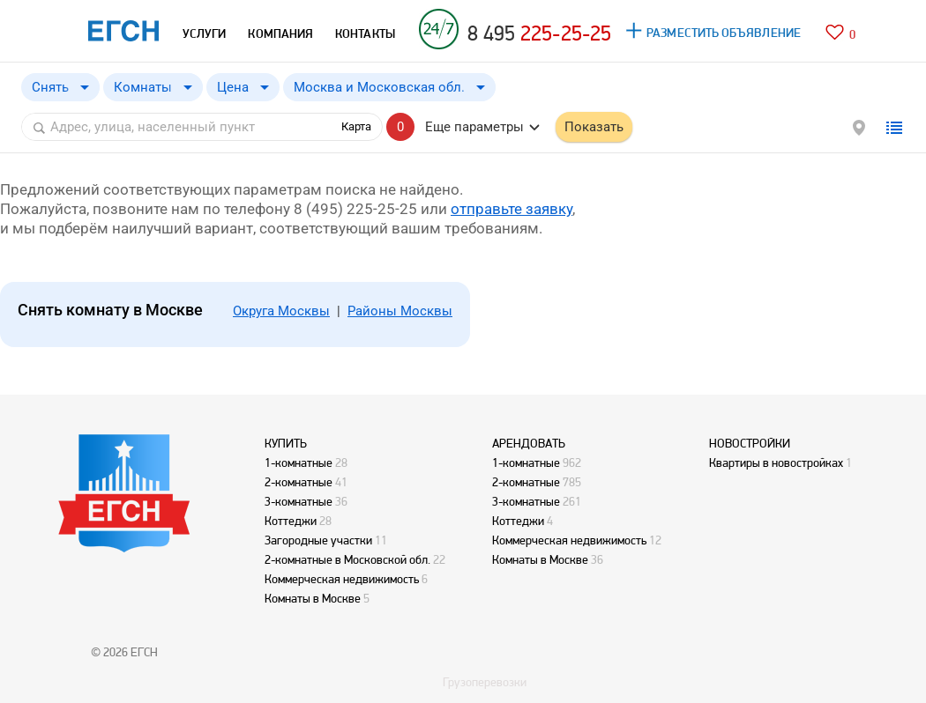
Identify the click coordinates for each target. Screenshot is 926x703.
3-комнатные (298, 501)
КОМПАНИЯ (280, 33)
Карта (356, 126)
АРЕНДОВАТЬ (528, 443)
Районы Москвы (399, 311)
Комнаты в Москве (313, 598)
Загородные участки (318, 540)
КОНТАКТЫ (365, 33)
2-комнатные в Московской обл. (347, 559)
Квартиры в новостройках (776, 462)
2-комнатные (298, 482)
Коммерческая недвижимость (342, 579)
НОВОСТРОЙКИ (749, 443)
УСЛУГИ (204, 33)
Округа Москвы (281, 311)
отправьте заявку (511, 209)
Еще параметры (474, 127)
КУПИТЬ (286, 443)
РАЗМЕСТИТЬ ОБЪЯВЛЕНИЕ (723, 33)
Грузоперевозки (484, 682)
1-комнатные (298, 462)
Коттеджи (291, 521)
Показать (594, 127)
